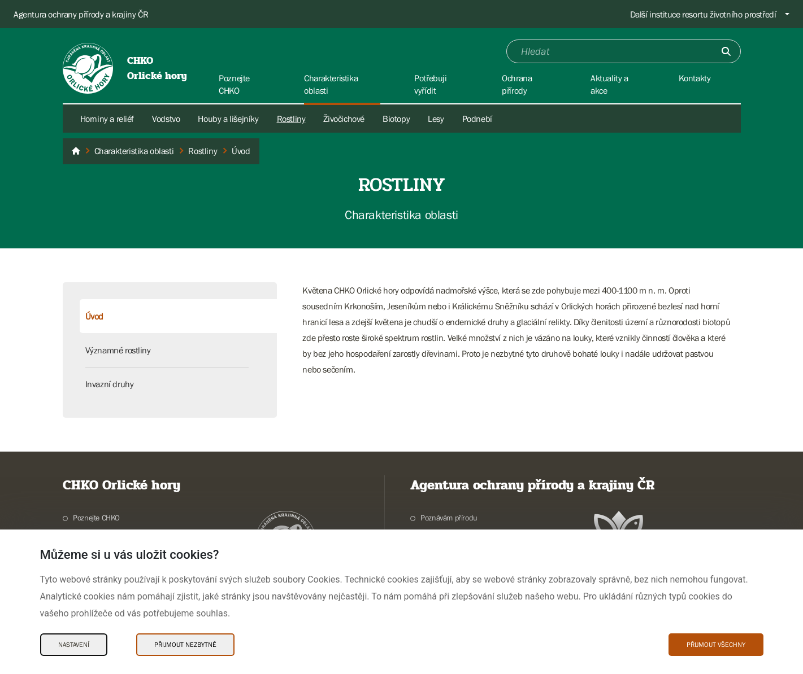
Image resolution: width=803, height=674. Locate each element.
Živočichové (343, 118)
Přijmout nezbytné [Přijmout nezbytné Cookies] (185, 645)
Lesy (436, 118)
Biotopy (396, 118)
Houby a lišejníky (228, 118)
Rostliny (291, 118)
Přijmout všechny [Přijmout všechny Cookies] (716, 645)
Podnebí (477, 118)
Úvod (94, 316)
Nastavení (73, 645)
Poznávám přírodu (449, 517)
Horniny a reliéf (107, 118)
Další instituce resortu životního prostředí (703, 14)
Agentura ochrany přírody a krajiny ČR (81, 14)
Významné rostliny (118, 350)
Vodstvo (166, 118)
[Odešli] (726, 51)
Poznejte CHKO (96, 517)
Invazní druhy (109, 384)
